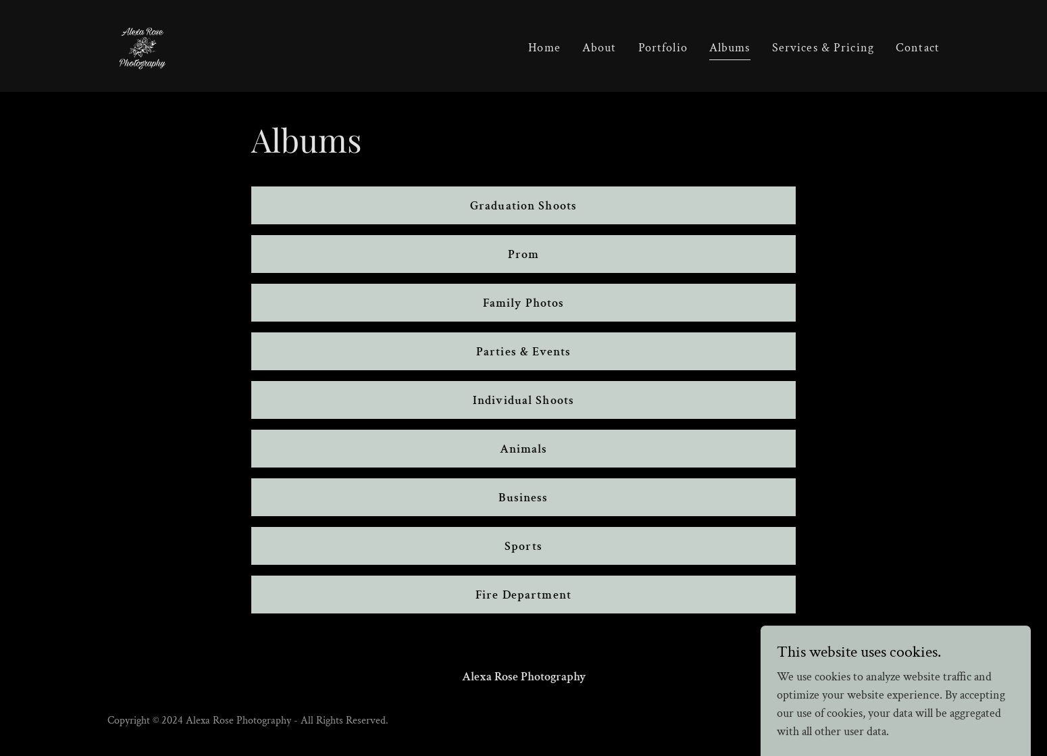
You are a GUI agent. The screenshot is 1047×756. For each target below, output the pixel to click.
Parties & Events (523, 351)
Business (523, 497)
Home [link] (544, 47)
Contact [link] (918, 47)
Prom (524, 254)
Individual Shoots (523, 400)
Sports (523, 546)
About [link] (599, 47)
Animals (524, 449)
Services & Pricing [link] (823, 47)
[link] (142, 45)
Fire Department (523, 595)
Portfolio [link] (663, 47)
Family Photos (524, 303)
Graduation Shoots (523, 205)
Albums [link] (729, 47)
